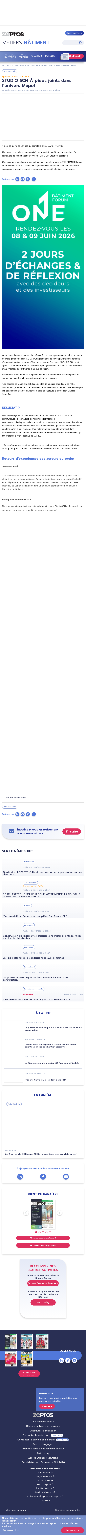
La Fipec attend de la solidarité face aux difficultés (33, 958)
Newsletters (74, 33)
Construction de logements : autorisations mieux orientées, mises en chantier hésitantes (42, 937)
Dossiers (50, 56)
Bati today (43, 1453)
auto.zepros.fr (45, 1480)
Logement (28, 925)
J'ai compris (72, 1530)
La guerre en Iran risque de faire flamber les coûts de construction (35, 979)
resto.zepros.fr (45, 1484)
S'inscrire (72, 831)
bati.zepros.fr (45, 1472)
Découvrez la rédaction (43, 1430)
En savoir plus (11, 1530)
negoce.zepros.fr (45, 1476)
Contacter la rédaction (36, 1435)
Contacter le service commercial (36, 1439)
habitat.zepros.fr (45, 1488)
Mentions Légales (16, 1510)
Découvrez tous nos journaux (42, 1245)
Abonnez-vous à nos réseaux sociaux (43, 1449)
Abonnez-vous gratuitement (43, 1238)
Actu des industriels (10, 56)
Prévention (29, 861)
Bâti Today (43, 1302)
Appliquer (80, 42)
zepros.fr (45, 1500)
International (29, 967)
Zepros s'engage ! (43, 1444)
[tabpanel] (43, 1214)
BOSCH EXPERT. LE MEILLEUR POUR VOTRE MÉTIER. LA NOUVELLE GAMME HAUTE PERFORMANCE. (41, 895)
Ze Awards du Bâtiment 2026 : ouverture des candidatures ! (41, 1154)
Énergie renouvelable (33, 989)
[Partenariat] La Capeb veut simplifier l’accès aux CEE (35, 916)
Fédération (28, 947)
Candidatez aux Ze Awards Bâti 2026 (43, 1462)
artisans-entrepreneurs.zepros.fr (45, 1496)
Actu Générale (23, 56)
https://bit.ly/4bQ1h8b (43, 13)
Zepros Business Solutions (43, 1283)
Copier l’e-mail (57, 1435)
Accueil (6, 65)
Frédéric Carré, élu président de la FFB (45, 1079)
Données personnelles (67, 1510)
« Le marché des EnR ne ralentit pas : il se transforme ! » (36, 999)
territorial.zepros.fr (45, 1492)
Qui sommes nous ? (43, 1422)
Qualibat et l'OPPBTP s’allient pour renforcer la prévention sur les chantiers (42, 873)
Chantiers (36, 56)
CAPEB (27, 905)
